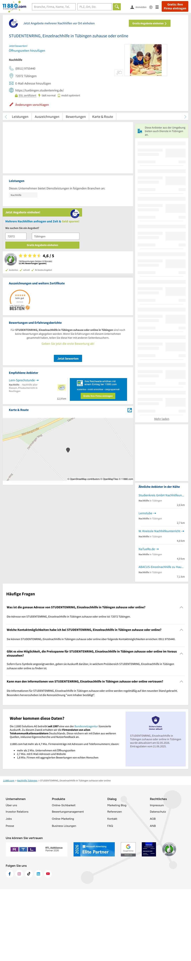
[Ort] (94, 6)
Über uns (11, 877)
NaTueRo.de (147, 621)
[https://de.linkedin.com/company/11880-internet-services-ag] (38, 946)
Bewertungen (76, 116)
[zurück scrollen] (6, 116)
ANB (153, 897)
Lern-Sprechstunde (22, 310)
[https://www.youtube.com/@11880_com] (48, 946)
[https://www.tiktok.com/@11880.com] (29, 946)
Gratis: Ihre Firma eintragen (175, 6)
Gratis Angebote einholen (149, 23)
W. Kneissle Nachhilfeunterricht (159, 603)
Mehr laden (161, 491)
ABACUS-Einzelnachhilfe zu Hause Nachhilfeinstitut (162, 639)
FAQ (110, 897)
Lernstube (145, 585)
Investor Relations (17, 883)
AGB (152, 890)
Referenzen (114, 883)
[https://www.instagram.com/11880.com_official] (19, 946)
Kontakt (112, 890)
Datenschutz (158, 883)
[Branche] (54, 6)
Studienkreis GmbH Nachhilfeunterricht (162, 567)
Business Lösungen (64, 897)
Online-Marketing (63, 890)
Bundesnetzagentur (86, 798)
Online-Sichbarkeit (64, 877)
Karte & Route (102, 116)
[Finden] (117, 6)
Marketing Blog (116, 877)
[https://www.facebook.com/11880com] (10, 946)
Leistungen (20, 116)
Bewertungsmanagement (68, 883)
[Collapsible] (181, 679)
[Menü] (158, 7)
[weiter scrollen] (185, 116)
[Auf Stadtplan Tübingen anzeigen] (130, 340)
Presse (10, 897)
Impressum (157, 877)
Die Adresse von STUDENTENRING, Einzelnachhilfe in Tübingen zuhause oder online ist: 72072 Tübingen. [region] (69, 688)
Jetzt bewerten (68, 289)
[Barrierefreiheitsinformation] (152, 7)
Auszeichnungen (47, 116)
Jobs (9, 890)
